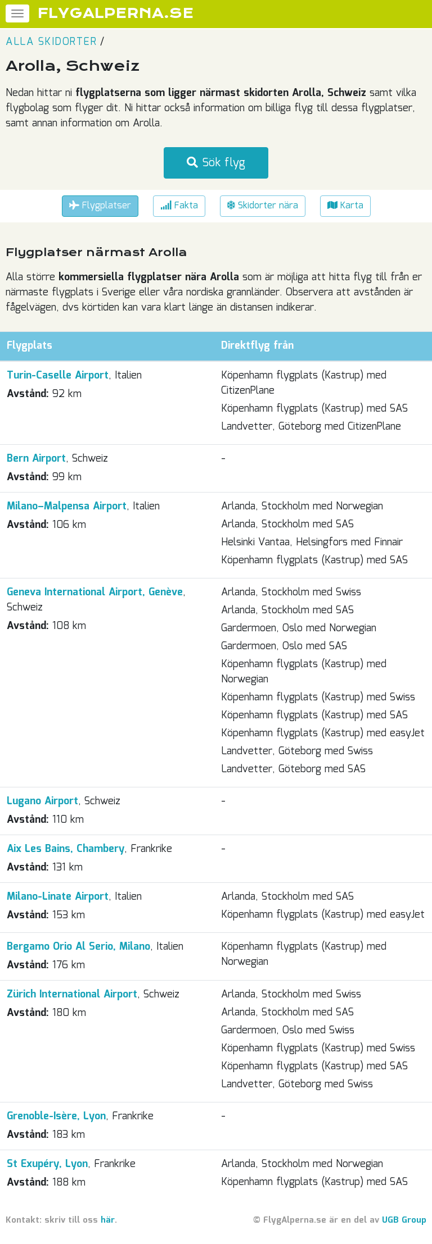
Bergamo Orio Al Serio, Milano (78, 947)
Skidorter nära (262, 206)
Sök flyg (216, 163)
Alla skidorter (51, 42)
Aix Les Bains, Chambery (65, 849)
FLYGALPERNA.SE (116, 13)
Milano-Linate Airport (58, 897)
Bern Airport (36, 459)
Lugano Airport (42, 801)
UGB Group (404, 1220)
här (108, 1220)
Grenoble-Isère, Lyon (56, 1116)
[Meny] (17, 13)
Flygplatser (100, 206)
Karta (345, 206)
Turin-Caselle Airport (58, 376)
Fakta (179, 206)
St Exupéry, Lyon (47, 1164)
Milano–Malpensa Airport (67, 506)
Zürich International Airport (72, 995)
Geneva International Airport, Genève (95, 592)
